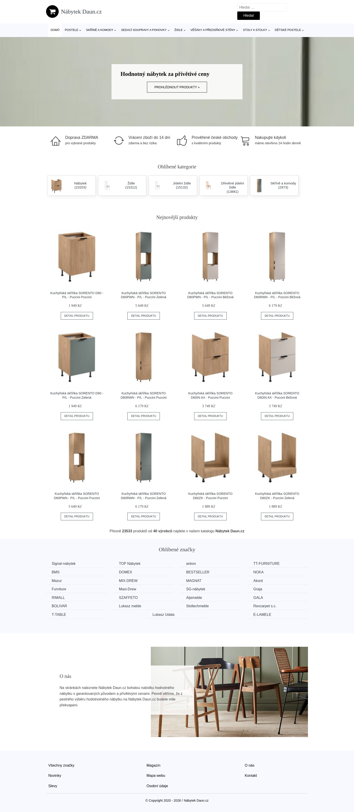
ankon (191, 563)
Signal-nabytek (64, 563)
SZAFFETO (128, 598)
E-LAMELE (262, 615)
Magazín (153, 765)
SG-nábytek (195, 589)
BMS (56, 572)
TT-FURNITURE (266, 563)
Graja (257, 589)
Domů (55, 30)
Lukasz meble (130, 606)
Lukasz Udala (164, 615)
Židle (178, 30)
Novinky (54, 775)
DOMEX (125, 572)
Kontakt (251, 775)
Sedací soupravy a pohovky (144, 30)
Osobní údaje (157, 786)
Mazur (57, 581)
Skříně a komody (99, 30)
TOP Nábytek (129, 563)
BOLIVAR (59, 606)
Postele (71, 30)
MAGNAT (193, 581)
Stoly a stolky (255, 30)
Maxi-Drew (127, 589)
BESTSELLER (197, 572)
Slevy (52, 786)
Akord (258, 581)
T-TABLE (59, 615)
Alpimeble (194, 598)
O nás (249, 765)
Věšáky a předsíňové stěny (213, 30)
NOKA (258, 572)
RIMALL (58, 598)
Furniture (59, 589)
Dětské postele (288, 30)
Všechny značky (61, 765)
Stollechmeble (197, 606)
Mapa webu (156, 775)
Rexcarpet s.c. (264, 606)
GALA (258, 598)
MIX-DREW (128, 581)
